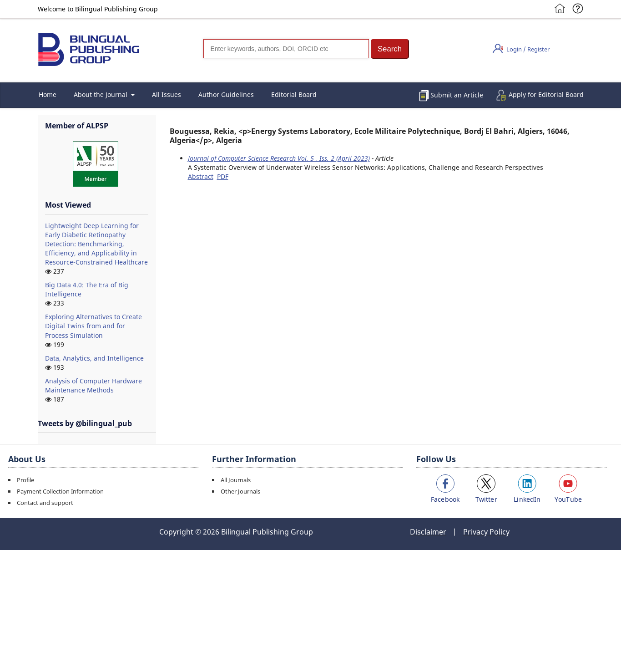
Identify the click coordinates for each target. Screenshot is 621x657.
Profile (25, 480)
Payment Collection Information (60, 491)
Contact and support (45, 503)
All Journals (236, 480)
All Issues (166, 94)
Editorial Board (294, 94)
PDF (222, 176)
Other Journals (240, 491)
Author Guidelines (226, 94)
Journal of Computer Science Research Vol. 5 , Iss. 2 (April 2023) (279, 158)
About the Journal (101, 94)
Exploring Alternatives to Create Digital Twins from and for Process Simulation (93, 325)
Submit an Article (456, 95)
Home (47, 94)
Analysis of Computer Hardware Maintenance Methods (93, 385)
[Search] (286, 48)
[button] (390, 49)
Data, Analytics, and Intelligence (94, 358)
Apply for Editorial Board (546, 94)
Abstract (200, 176)
